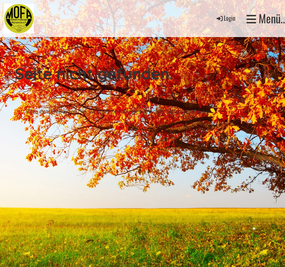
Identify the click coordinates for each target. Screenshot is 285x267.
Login (225, 18)
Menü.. (265, 18)
